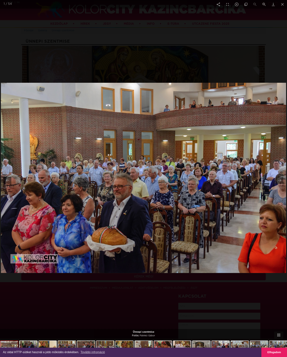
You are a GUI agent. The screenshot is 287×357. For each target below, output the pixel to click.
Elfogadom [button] (274, 352)
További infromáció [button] (93, 352)
